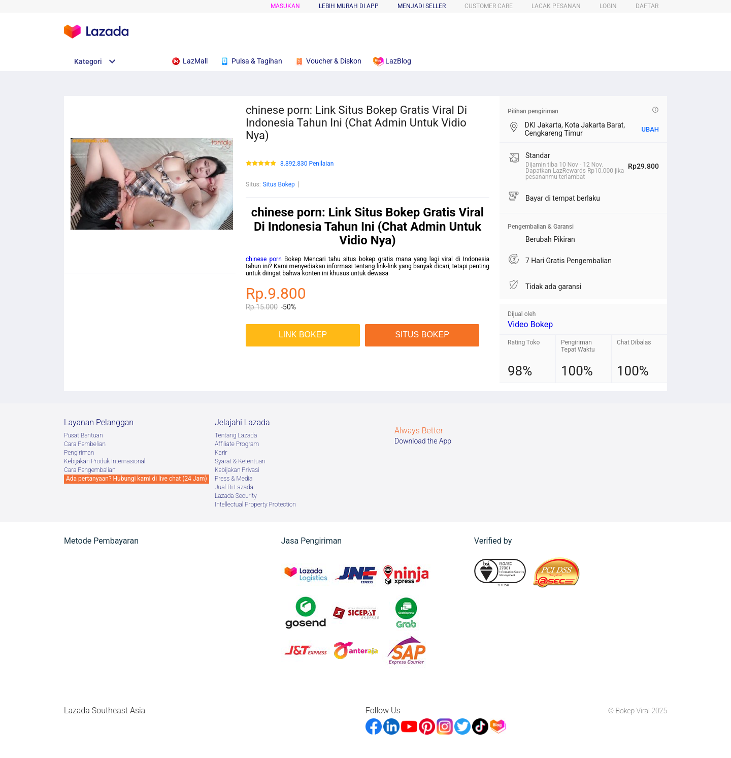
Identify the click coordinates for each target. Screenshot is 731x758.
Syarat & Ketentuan (240, 461)
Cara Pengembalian (90, 469)
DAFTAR (647, 6)
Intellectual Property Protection (255, 504)
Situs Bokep (279, 184)
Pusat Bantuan (83, 435)
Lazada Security (236, 495)
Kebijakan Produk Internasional (104, 461)
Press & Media (233, 478)
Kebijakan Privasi (237, 469)
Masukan (285, 6)
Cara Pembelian (85, 444)
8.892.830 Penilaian (307, 164)
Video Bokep (530, 324)
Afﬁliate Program (237, 444)
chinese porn (264, 259)
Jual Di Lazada (234, 487)
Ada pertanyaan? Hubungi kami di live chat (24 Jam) (136, 478)
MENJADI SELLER (421, 6)
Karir (221, 452)
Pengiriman (79, 452)
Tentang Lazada (236, 435)
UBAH (650, 129)
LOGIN (608, 6)
